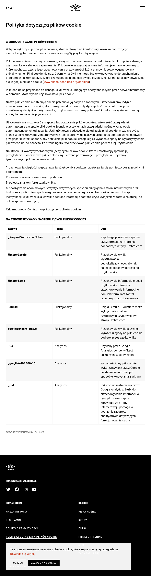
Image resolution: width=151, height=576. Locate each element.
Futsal (83, 528)
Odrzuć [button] (18, 562)
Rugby (82, 520)
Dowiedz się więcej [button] (22, 554)
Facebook (17, 489)
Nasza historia (16, 511)
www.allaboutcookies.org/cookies (66, 82)
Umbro (75, 8)
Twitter (8, 489)
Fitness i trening (90, 536)
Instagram (25, 489)
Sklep (10, 7)
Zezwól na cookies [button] (43, 562)
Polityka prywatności (22, 528)
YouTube (34, 489)
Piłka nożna (87, 511)
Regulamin (13, 520)
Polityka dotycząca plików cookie (31, 536)
